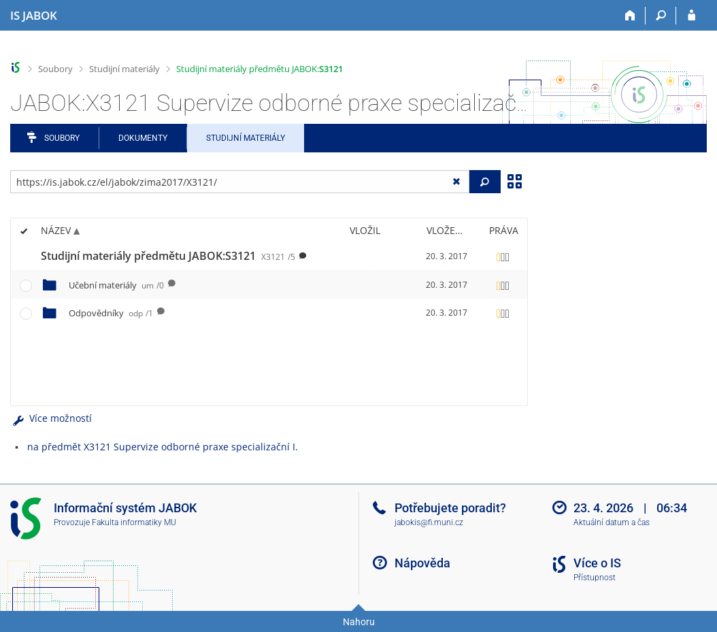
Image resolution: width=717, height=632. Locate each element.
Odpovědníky (111, 313)
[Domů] (630, 15)
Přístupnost (594, 577)
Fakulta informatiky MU (134, 522)
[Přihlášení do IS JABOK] (691, 15)
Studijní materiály (124, 69)
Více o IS (597, 563)
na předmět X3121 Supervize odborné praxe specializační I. (162, 446)
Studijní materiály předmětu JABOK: (259, 69)
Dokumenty (142, 138)
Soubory (55, 69)
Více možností (51, 418)
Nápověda (422, 563)
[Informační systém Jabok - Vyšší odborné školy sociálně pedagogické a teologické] (33, 15)
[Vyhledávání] (661, 15)
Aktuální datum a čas (611, 522)
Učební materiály (116, 285)
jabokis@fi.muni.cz (429, 522)
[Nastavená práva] (503, 256)
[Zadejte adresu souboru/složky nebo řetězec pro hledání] (239, 181)
